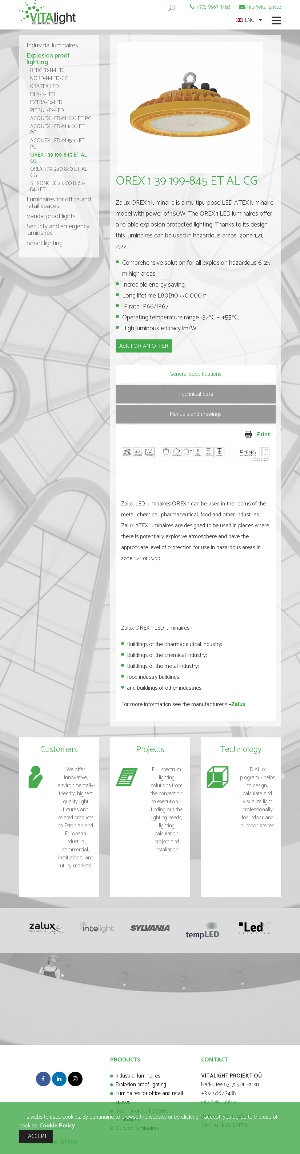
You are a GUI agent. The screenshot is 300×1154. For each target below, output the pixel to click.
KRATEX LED (44, 86)
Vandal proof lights (51, 216)
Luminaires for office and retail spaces (59, 203)
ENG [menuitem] (250, 20)
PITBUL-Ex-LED (47, 110)
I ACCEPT (36, 1136)
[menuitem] (249, 20)
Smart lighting (45, 243)
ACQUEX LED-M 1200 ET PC (57, 129)
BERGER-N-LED (47, 70)
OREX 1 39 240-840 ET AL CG (58, 172)
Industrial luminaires (52, 45)
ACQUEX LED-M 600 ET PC (60, 118)
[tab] (196, 374)
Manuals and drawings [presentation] (195, 414)
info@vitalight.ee (263, 7)
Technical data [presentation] (195, 394)
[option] (195, 107)
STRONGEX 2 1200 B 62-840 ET (57, 186)
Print (233, 435)
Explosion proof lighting (48, 59)
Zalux (238, 704)
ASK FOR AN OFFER (143, 346)
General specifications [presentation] (195, 374)
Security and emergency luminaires (58, 230)
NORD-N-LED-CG (49, 78)
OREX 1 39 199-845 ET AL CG (58, 158)
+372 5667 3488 (213, 7)
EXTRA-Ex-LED (46, 102)
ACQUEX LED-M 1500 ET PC (57, 143)
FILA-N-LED (42, 94)
